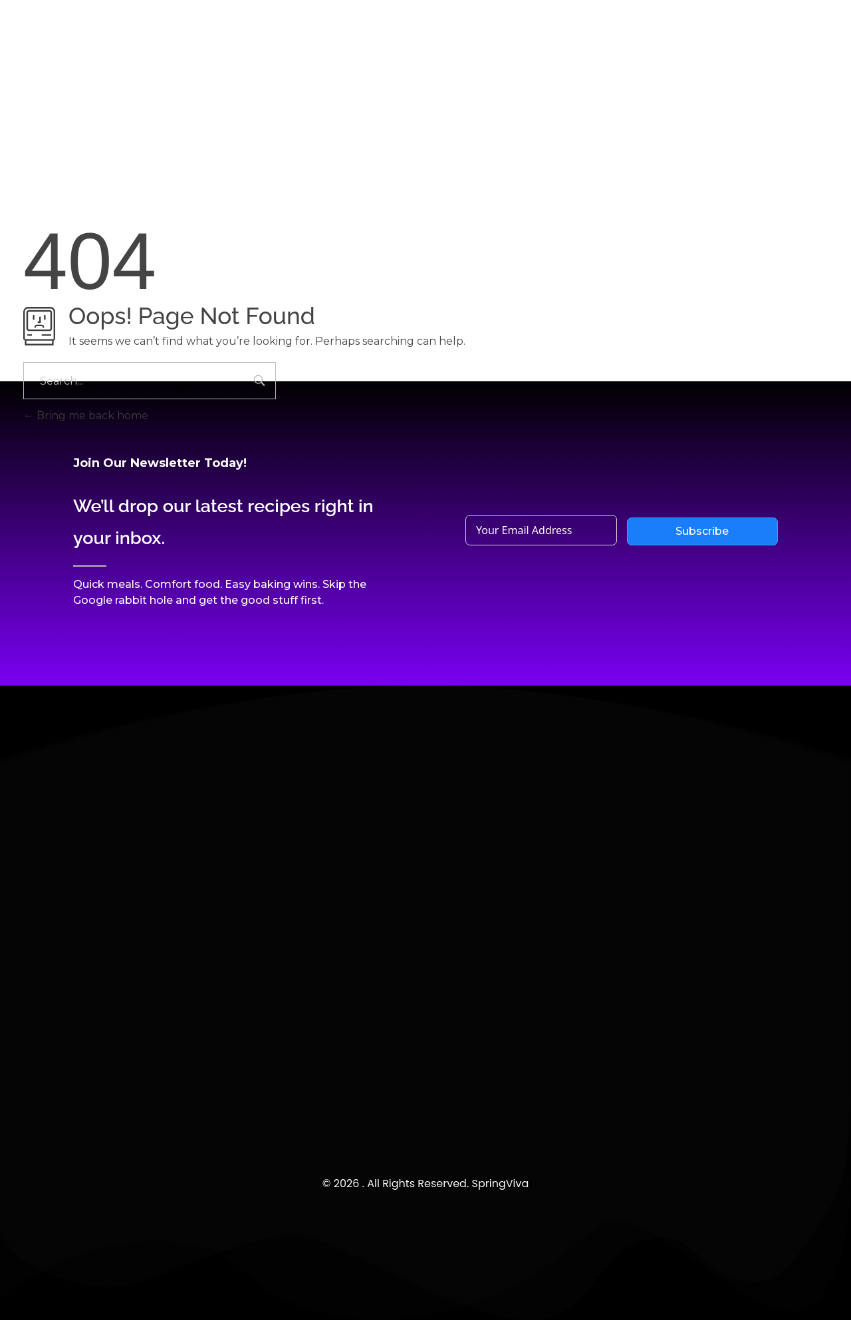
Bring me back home (85, 415)
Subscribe (702, 531)
